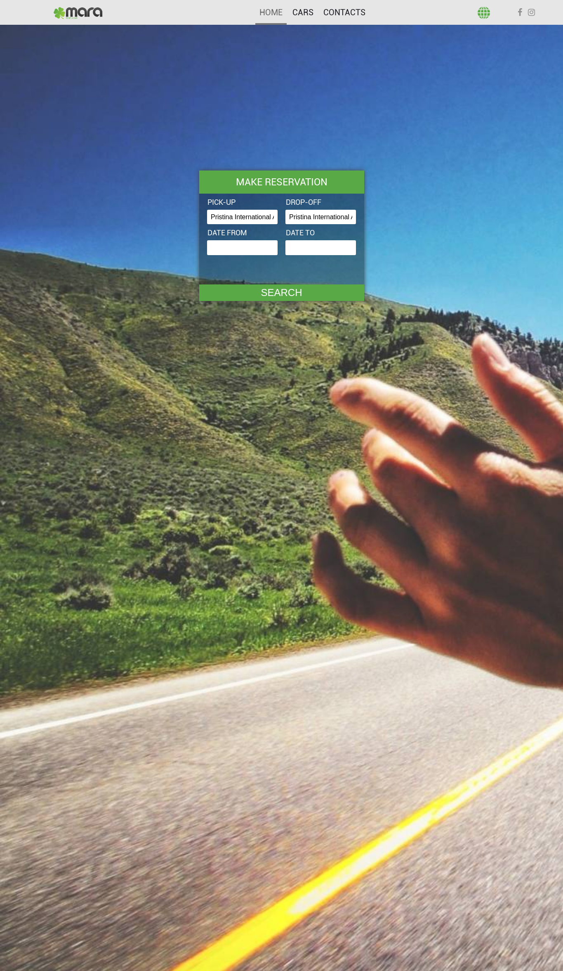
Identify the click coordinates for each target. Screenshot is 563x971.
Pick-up (221, 202)
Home (271, 12)
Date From (227, 232)
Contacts (344, 12)
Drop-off (303, 202)
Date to (300, 232)
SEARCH (281, 292)
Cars (302, 12)
